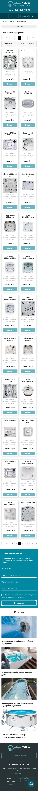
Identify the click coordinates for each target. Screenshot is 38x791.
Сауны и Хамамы (24, 781)
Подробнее (21, 597)
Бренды (9, 778)
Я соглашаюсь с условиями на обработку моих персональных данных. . (18, 596)
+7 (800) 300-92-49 (19, 764)
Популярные (21, 43)
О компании (11, 781)
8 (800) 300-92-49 (21, 10)
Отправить (19, 603)
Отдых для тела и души (22, 5)
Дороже (31, 43)
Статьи (19, 612)
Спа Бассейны (23, 778)
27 (33, 38)
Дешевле (8, 45)
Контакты (10, 785)
